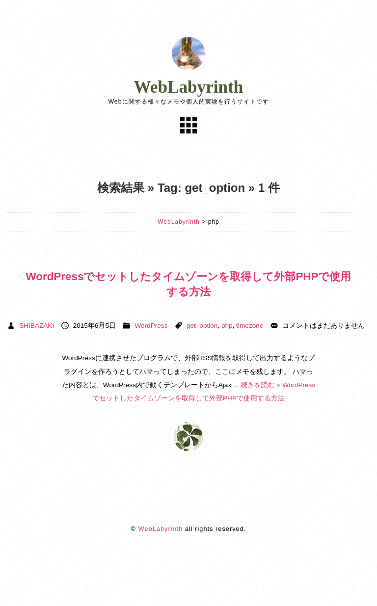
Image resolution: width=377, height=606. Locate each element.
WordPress (151, 325)
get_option (202, 325)
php (227, 325)
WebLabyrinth (188, 87)
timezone (249, 325)
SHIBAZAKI (36, 325)
